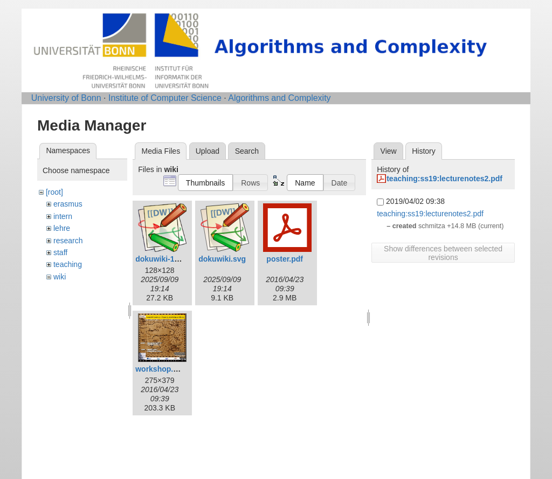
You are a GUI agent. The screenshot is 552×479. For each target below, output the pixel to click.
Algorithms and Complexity (279, 97)
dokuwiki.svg (222, 259)
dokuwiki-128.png (166, 259)
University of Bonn (66, 97)
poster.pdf (284, 259)
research (67, 240)
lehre (61, 228)
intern (62, 216)
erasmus (67, 204)
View (389, 151)
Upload (207, 151)
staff (60, 252)
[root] (54, 192)
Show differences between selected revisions (443, 253)
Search (247, 151)
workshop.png (161, 369)
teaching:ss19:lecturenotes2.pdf (444, 178)
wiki (59, 276)
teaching (67, 264)
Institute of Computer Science (165, 97)
